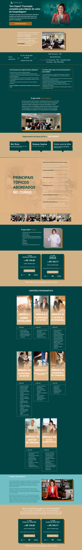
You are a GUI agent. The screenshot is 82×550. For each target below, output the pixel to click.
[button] (10, 146)
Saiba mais (21, 327)
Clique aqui (60, 268)
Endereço (42, 60)
